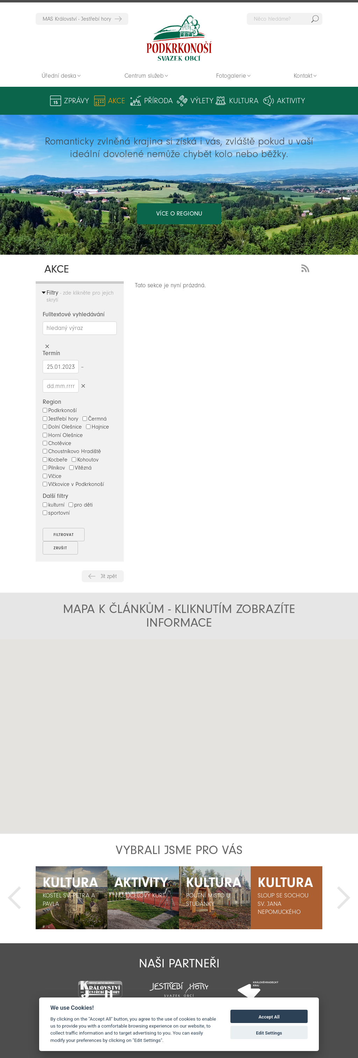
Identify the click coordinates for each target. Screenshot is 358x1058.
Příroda (158, 100)
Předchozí (14, 897)
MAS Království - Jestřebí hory (77, 19)
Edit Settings (269, 1033)
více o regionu (179, 213)
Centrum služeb (144, 75)
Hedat (315, 19)
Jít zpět (109, 576)
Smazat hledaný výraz (47, 346)
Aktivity (291, 100)
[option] (71, 897)
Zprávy (76, 100)
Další (343, 897)
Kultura (243, 100)
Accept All (269, 1017)
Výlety (202, 100)
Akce (116, 100)
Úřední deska (59, 75)
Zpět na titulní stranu (179, 38)
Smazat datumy (83, 385)
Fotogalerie (231, 75)
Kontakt (303, 75)
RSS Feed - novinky (306, 267)
